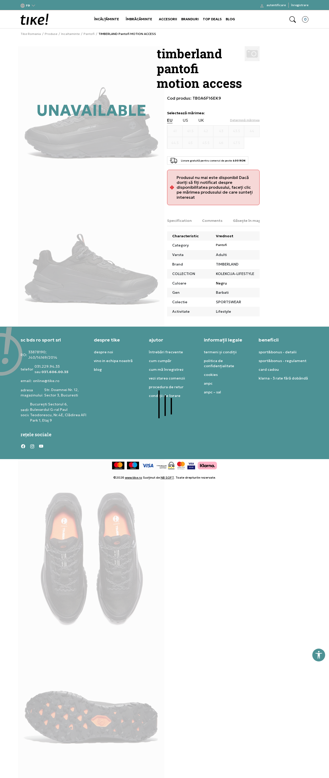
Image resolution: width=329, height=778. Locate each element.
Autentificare (276, 5)
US (185, 120)
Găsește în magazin (250, 220)
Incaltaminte (70, 34)
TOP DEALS (212, 19)
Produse (51, 34)
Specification (179, 220)
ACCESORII (168, 19)
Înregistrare (299, 5)
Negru (221, 283)
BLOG (230, 19)
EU (169, 120)
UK (201, 120)
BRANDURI (190, 19)
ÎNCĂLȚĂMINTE (106, 19)
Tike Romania (31, 34)
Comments (212, 220)
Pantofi (89, 34)
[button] (28, 5)
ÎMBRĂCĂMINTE (139, 19)
